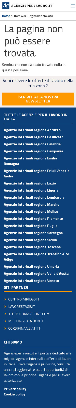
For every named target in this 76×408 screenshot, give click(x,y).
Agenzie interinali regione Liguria (31, 190)
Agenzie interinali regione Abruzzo (32, 130)
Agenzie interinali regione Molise (31, 211)
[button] (72, 5)
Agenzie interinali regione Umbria (31, 266)
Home (6, 16)
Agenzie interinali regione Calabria (32, 144)
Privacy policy (15, 388)
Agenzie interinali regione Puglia (31, 225)
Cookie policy (14, 394)
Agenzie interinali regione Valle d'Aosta (36, 273)
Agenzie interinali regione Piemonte (33, 218)
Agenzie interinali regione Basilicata (33, 137)
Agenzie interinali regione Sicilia (30, 239)
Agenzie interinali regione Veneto (31, 280)
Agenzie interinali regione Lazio (30, 183)
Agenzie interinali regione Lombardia (34, 197)
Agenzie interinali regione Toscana (32, 247)
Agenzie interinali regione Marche (31, 204)
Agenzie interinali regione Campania (33, 151)
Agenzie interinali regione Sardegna (33, 232)
